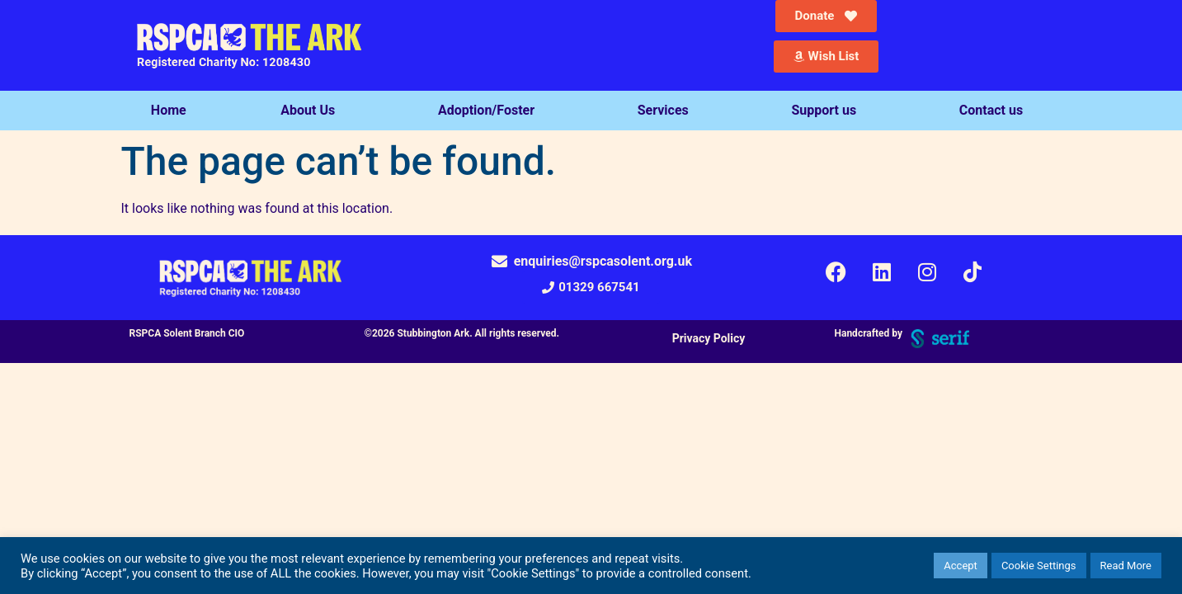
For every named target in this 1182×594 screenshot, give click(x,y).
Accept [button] (960, 565)
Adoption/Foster (490, 110)
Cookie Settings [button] (1038, 565)
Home (168, 110)
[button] (590, 287)
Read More (1125, 565)
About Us (311, 110)
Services (667, 110)
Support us (827, 110)
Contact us (995, 110)
